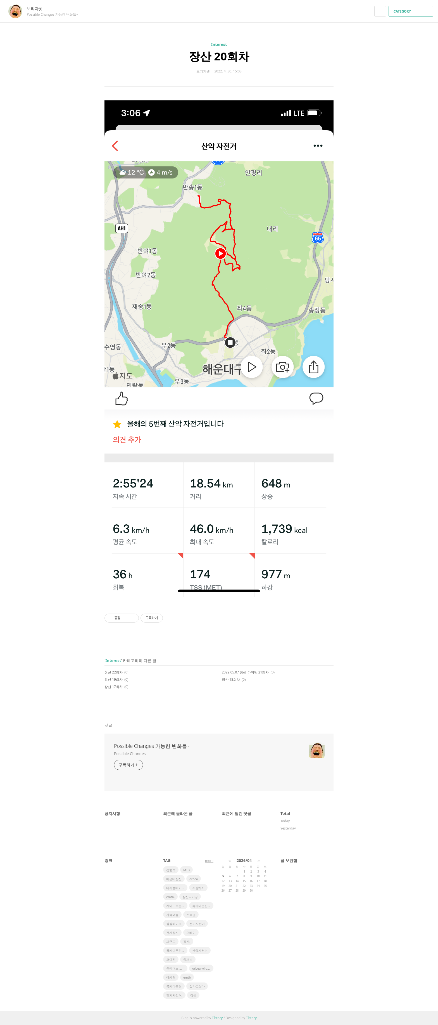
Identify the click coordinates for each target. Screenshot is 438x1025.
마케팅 (170, 977)
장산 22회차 (113, 672)
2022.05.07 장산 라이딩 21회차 (245, 672)
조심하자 (198, 888)
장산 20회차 (219, 56)
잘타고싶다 (197, 986)
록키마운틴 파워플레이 (202, 906)
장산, (186, 941)
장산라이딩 (190, 897)
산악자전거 (200, 950)
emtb (187, 977)
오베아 (191, 932)
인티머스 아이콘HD (176, 968)
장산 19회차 (113, 679)
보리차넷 (37, 8)
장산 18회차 (231, 679)
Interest (219, 44)
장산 (193, 995)
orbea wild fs (201, 968)
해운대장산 (174, 879)
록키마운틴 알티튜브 (176, 950)
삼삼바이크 (174, 924)
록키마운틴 (174, 986)
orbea (193, 879)
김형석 (170, 870)
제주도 (170, 941)
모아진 (170, 959)
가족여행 (172, 915)
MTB (186, 870)
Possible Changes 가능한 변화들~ (152, 746)
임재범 (187, 959)
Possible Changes (130, 753)
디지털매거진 (175, 888)
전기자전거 (197, 924)
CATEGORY (412, 11)
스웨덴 (191, 915)
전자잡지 (172, 932)
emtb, (170, 897)
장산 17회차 (113, 686)
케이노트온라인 (176, 906)
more (209, 860)
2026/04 (244, 860)
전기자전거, (174, 995)
